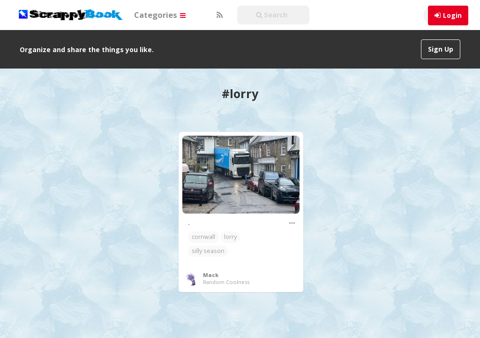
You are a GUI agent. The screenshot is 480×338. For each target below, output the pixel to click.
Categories (160, 14)
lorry (230, 227)
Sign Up (440, 49)
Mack (210, 265)
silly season (208, 241)
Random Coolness (226, 272)
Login (452, 15)
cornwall (203, 227)
